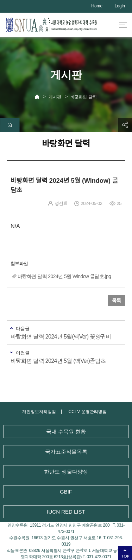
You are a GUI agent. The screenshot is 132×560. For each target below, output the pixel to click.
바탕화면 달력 (83, 97)
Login (120, 6)
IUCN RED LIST (66, 512)
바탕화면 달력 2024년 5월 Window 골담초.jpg (64, 276)
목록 (116, 300)
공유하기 (125, 125)
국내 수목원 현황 (66, 432)
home (9, 125)
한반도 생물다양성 (66, 472)
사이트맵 (123, 25)
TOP (125, 556)
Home (96, 6)
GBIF (66, 492)
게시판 (55, 97)
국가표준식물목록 (66, 452)
